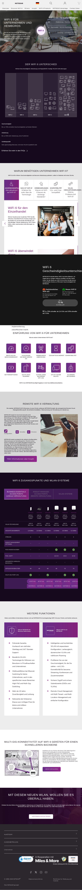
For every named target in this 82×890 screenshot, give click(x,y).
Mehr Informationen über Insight (20, 462)
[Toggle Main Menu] (3, 3)
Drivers (27, 8)
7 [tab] (45, 248)
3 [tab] (33, 248)
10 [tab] (55, 248)
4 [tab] (36, 248)
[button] (40, 834)
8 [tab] (49, 248)
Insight (34, 8)
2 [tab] (29, 248)
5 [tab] (39, 248)
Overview (5, 8)
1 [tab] (26, 248)
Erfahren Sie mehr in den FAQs (13, 154)
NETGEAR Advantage (60, 8)
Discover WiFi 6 (17, 8)
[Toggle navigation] (51, 3)
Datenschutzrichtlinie (35, 879)
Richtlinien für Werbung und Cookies (62, 880)
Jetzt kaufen (34, 581)
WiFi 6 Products (45, 8)
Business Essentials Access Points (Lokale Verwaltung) (16, 497)
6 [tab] (42, 248)
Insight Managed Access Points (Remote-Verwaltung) (41, 497)
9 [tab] (52, 248)
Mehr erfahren (51, 772)
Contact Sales (75, 8)
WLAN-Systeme (65, 497)
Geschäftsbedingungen (11, 885)
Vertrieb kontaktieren (41, 820)
